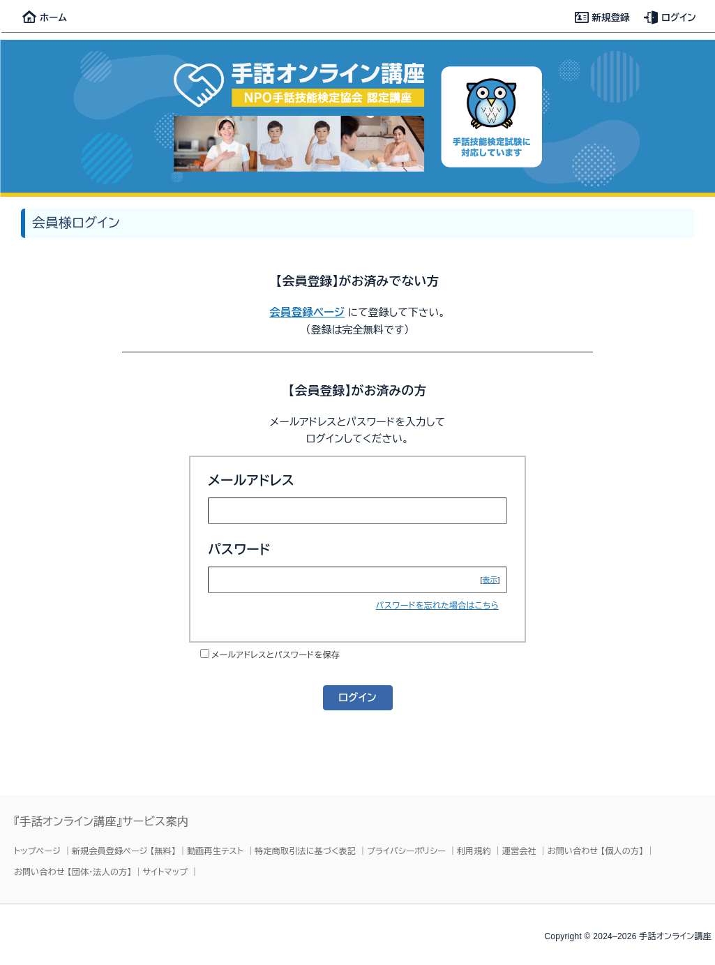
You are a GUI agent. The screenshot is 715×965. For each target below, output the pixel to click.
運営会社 (519, 851)
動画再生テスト (215, 851)
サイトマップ (165, 872)
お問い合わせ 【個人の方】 (596, 851)
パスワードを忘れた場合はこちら (437, 606)
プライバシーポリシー (406, 851)
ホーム (44, 18)
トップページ (37, 851)
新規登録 (602, 18)
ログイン (670, 18)
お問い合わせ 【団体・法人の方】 (73, 872)
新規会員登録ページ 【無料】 (124, 851)
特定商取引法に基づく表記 (305, 851)
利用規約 (474, 851)
